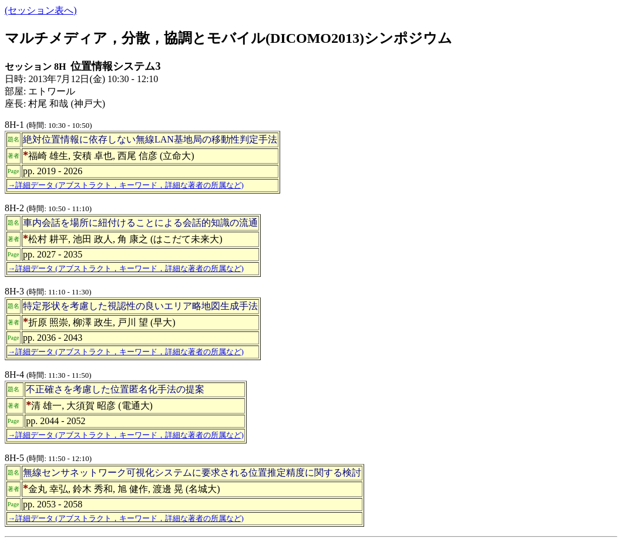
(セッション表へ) (41, 10)
